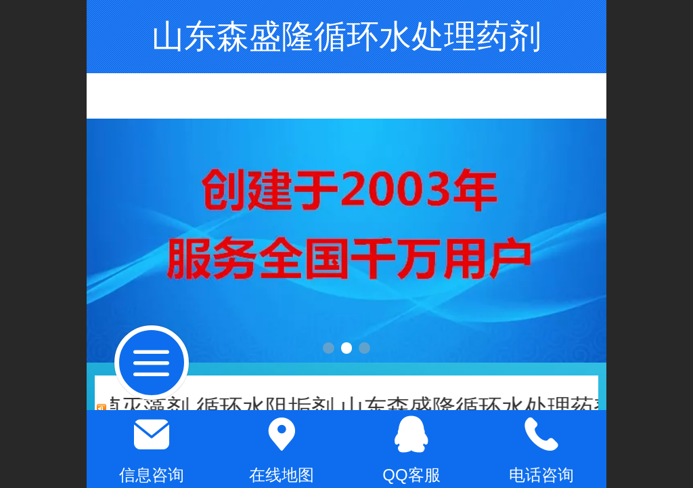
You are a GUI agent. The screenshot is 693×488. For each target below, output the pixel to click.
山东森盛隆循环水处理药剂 (346, 36)
